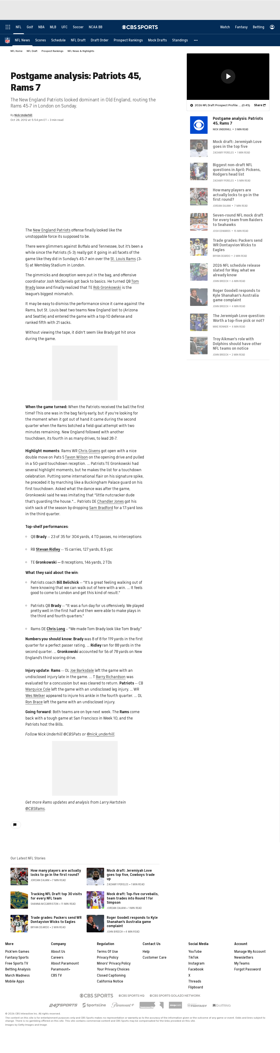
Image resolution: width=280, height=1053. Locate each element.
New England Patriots (51, 230)
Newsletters (243, 957)
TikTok (193, 957)
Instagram (196, 963)
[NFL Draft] (78, 40)
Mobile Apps (14, 981)
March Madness (17, 975)
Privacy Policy (107, 957)
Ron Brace (34, 702)
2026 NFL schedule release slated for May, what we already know (236, 270)
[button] (196, 40)
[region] (228, 76)
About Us (58, 951)
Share (258, 105)
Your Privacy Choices (113, 969)
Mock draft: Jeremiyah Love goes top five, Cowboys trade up (131, 874)
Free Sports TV (16, 963)
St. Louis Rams (123, 258)
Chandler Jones (110, 501)
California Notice (110, 981)
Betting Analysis (18, 969)
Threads (194, 981)
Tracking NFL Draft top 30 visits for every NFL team (56, 896)
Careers (57, 957)
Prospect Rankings (52, 51)
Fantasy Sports (17, 957)
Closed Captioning (111, 975)
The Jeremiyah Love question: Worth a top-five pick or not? (239, 318)
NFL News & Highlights (81, 51)
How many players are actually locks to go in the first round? (56, 872)
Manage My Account (250, 951)
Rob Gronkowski (107, 287)
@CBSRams (35, 808)
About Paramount (65, 963)
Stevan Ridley (48, 549)
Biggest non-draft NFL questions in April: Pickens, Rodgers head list (237, 169)
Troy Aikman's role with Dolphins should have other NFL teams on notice (237, 343)
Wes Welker (35, 695)
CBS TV (56, 975)
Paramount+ (60, 969)
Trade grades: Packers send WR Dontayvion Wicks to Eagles (56, 919)
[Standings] (180, 40)
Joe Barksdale (82, 670)
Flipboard (195, 987)
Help (146, 951)
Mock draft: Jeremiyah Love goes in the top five (237, 144)
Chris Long (56, 628)
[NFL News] (22, 40)
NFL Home (16, 51)
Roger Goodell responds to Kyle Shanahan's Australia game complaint (132, 921)
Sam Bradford (101, 507)
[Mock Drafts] (157, 40)
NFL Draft (32, 51)
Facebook (195, 969)
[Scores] (41, 40)
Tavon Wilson (76, 457)
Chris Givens (89, 450)
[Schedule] (58, 40)
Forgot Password (247, 969)
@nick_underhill (100, 734)
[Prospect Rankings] (128, 40)
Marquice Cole (37, 689)
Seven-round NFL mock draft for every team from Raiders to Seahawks (238, 220)
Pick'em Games (17, 951)
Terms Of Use (107, 951)
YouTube (195, 951)
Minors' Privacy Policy (114, 963)
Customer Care (154, 957)
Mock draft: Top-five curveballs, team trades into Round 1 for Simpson (133, 898)
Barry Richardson (111, 676)
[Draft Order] (99, 40)
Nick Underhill (23, 115)
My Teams (242, 963)
